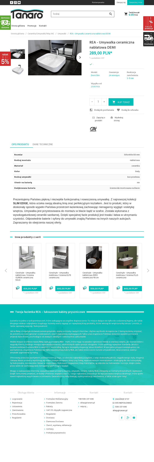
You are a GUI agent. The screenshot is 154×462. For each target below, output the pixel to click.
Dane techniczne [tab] (43, 144)
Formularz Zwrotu (54, 403)
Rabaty (49, 406)
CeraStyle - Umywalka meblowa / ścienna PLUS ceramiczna (127, 275)
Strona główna (18, 26)
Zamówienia (17, 410)
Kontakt (43, 26)
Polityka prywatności (56, 433)
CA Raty (50, 429)
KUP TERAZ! (121, 102)
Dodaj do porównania (101, 110)
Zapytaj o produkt (98, 119)
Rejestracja (17, 403)
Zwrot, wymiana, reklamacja (58, 425)
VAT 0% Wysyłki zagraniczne (59, 410)
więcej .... (84, 406)
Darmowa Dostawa (55, 421)
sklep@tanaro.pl (87, 403)
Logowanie (17, 399)
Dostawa (50, 418)
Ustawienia (17, 406)
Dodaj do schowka (127, 110)
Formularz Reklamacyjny (57, 399)
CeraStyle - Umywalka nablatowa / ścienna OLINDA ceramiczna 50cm (25, 276)
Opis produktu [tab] (20, 144)
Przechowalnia (18, 414)
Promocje (32, 26)
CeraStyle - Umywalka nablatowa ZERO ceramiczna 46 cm (92, 275)
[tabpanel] (77, 189)
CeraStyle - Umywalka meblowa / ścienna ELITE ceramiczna (60, 275)
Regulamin (17, 418)
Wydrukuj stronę (116, 119)
